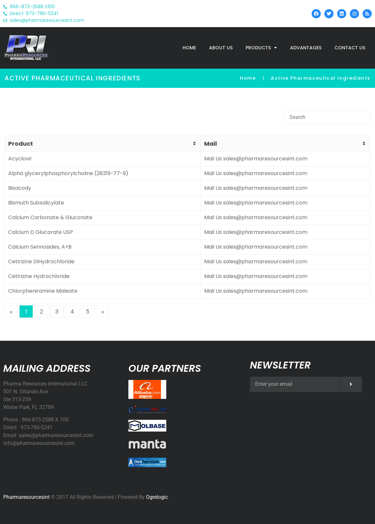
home (189, 47)
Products (261, 47)
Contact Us (349, 47)
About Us (221, 47)
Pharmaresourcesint (26, 497)
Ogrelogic (157, 497)
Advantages (305, 47)
